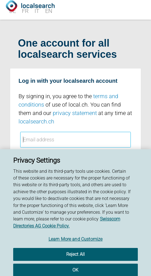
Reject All (75, 256)
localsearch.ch (36, 121)
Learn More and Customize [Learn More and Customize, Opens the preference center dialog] (76, 240)
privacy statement (75, 113)
